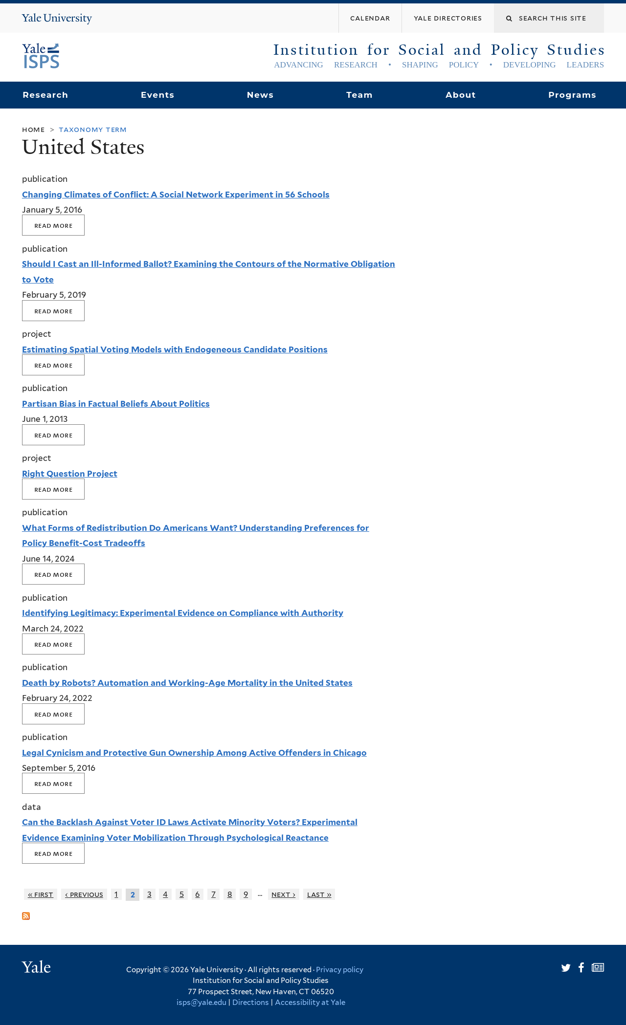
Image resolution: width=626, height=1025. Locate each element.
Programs (572, 95)
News (260, 95)
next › (283, 894)
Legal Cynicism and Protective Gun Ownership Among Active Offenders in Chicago (194, 753)
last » (319, 894)
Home (33, 129)
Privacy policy (339, 969)
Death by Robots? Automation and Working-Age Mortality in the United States (187, 683)
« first (41, 894)
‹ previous (84, 894)
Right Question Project (69, 474)
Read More (53, 225)
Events (158, 95)
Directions (250, 1002)
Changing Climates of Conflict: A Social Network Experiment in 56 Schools (176, 194)
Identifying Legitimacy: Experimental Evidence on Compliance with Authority (182, 613)
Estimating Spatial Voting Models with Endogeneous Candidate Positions (175, 349)
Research (45, 95)
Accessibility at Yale (310, 1002)
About (461, 95)
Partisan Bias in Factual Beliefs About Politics (116, 404)
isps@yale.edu (201, 1002)
